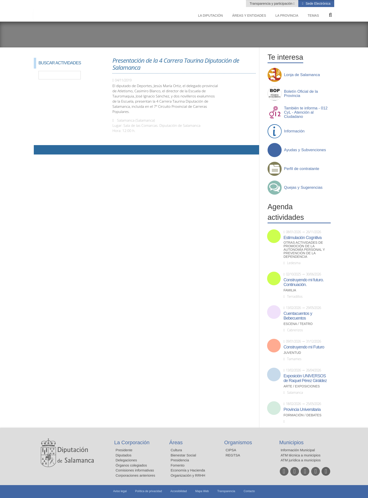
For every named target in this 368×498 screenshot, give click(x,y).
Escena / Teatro (298, 324)
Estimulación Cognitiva (303, 237)
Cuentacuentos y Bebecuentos (298, 315)
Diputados (124, 455)
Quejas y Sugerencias (303, 187)
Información (294, 131)
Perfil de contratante (301, 169)
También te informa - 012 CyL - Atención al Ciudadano (306, 112)
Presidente (124, 450)
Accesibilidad (178, 491)
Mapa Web (202, 491)
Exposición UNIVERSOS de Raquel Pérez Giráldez (305, 378)
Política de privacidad (148, 491)
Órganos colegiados (131, 465)
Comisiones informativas (135, 470)
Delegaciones (126, 460)
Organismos (238, 442)
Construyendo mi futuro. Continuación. (304, 282)
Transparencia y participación (271, 3)
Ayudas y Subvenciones (305, 150)
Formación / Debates (303, 415)
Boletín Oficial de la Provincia (301, 93)
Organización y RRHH (188, 475)
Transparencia (226, 491)
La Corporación (132, 442)
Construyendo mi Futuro (304, 347)
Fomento (177, 465)
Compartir (40, 149)
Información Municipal (298, 450)
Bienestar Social (183, 455)
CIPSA (231, 450)
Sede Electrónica (317, 3)
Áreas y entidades (249, 15)
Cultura (176, 450)
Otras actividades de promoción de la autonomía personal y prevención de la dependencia (304, 250)
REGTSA (233, 455)
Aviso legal (120, 491)
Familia (290, 290)
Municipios (291, 442)
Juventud (292, 353)
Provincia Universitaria (302, 409)
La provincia (287, 15)
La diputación (210, 15)
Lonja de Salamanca (302, 75)
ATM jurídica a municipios (301, 460)
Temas (313, 15)
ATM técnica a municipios (301, 455)
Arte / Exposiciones (302, 386)
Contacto (249, 491)
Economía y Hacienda (188, 470)
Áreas (176, 442)
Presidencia (180, 460)
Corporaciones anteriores (135, 475)
